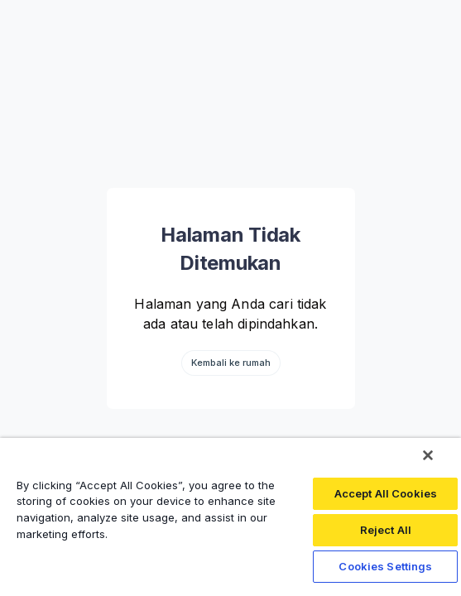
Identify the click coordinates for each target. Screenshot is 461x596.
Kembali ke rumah (231, 362)
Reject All (385, 529)
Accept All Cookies (385, 493)
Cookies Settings (385, 566)
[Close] (428, 455)
